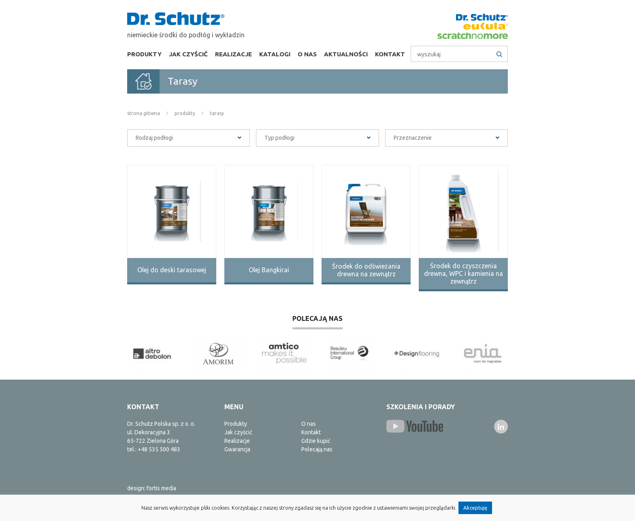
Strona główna (143, 113)
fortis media (161, 488)
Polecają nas (316, 449)
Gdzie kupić (315, 441)
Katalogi (274, 54)
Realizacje (233, 54)
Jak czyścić (188, 54)
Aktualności (346, 54)
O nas (307, 54)
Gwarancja (237, 449)
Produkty (144, 54)
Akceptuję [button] (475, 507)
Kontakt (390, 54)
